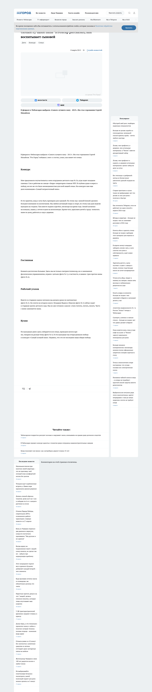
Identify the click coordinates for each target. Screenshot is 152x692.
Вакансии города (61, 20)
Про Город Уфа (68, 616)
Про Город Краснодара (53, 621)
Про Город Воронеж (69, 614)
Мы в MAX (126, 20)
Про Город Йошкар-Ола (53, 614)
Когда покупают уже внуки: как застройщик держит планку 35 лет (61, 452)
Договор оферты (43, 630)
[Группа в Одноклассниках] (103, 617)
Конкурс (32, 42)
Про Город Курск (35, 616)
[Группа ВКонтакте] (41, 100)
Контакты (65, 628)
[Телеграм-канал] (82, 100)
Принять (128, 28)
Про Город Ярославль (20, 616)
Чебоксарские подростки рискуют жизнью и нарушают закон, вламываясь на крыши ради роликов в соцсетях (61, 436)
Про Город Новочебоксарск (21, 614)
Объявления (17, 630)
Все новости (40, 13)
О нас (39, 628)
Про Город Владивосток (37, 621)
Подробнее (65, 661)
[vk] (23, 388)
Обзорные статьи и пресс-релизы (72, 630)
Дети (24, 42)
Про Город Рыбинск (52, 616)
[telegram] (30, 388)
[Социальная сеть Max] (61, 105)
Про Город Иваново (86, 614)
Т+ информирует (43, 20)
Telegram (16, 628)
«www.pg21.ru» (27, 637)
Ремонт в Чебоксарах (24, 20)
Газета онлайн (74, 13)
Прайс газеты (17, 633)
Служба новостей (94, 50)
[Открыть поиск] (129, 13)
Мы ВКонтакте (95, 20)
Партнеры (66, 633)
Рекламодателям (91, 13)
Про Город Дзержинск (20, 621)
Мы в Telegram (111, 20)
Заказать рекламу (78, 20)
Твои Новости (34, 614)
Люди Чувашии (57, 13)
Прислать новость (115, 13)
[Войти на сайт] (134, 13)
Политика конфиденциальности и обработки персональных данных (32, 664)
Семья (41, 42)
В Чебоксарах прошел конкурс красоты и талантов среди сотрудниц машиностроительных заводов (61, 444)
